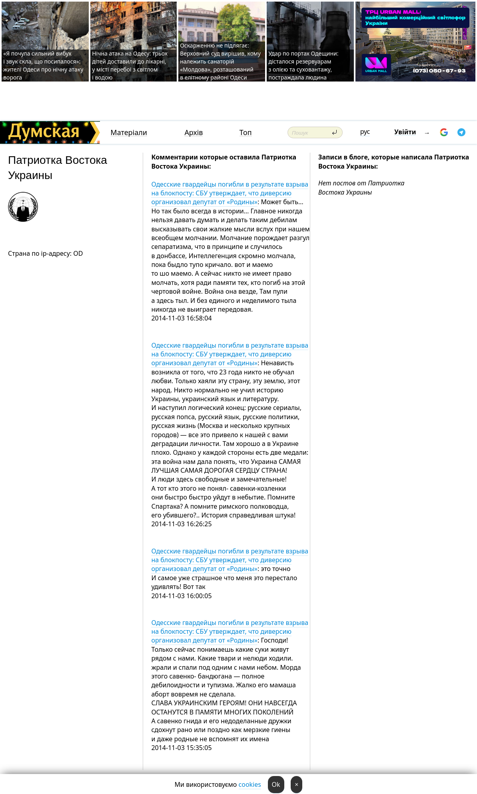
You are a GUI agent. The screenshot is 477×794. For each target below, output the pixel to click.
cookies (250, 784)
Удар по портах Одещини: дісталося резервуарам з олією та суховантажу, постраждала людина (303, 65)
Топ (245, 132)
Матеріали (128, 132)
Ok (276, 784)
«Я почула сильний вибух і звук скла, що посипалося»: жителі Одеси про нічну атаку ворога (43, 65)
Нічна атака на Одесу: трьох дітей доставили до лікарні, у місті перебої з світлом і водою (130, 65)
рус (365, 131)
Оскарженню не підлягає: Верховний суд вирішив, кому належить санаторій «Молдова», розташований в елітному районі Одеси (220, 61)
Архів (193, 132)
